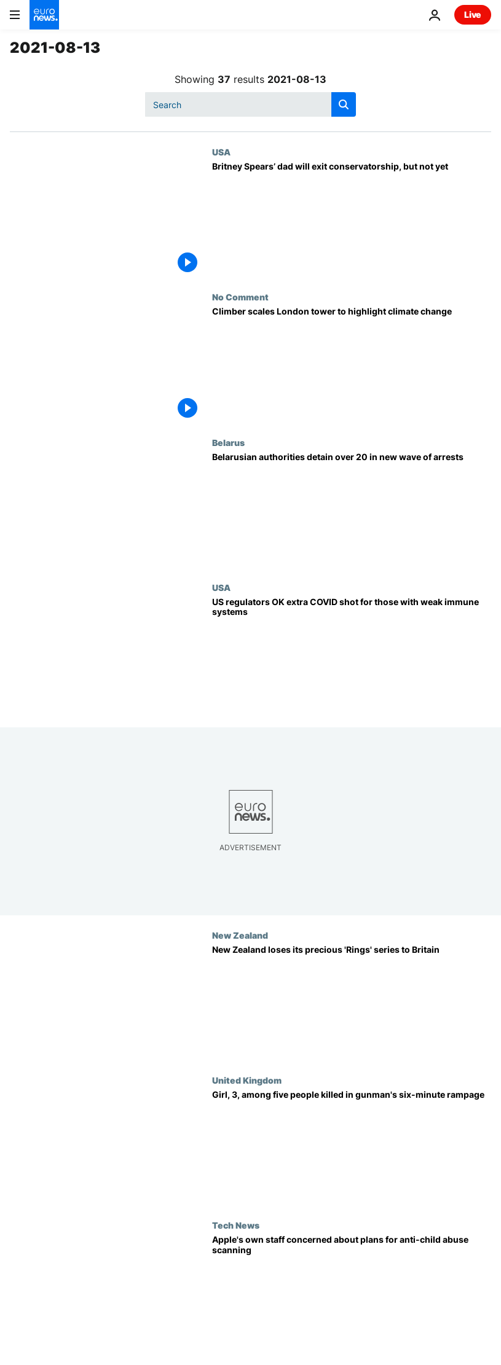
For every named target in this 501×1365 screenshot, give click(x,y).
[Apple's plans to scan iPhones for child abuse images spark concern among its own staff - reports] (351, 1292)
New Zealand (240, 935)
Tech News (235, 1225)
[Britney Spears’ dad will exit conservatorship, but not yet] (351, 219)
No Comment (240, 297)
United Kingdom (247, 1080)
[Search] (250, 104)
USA (221, 152)
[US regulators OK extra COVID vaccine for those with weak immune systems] (351, 655)
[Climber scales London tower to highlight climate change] (351, 364)
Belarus (228, 442)
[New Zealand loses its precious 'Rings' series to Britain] (351, 1002)
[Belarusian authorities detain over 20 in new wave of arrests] (351, 510)
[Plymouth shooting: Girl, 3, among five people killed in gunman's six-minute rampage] (351, 1147)
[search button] (343, 104)
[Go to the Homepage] (44, 14)
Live (472, 14)
